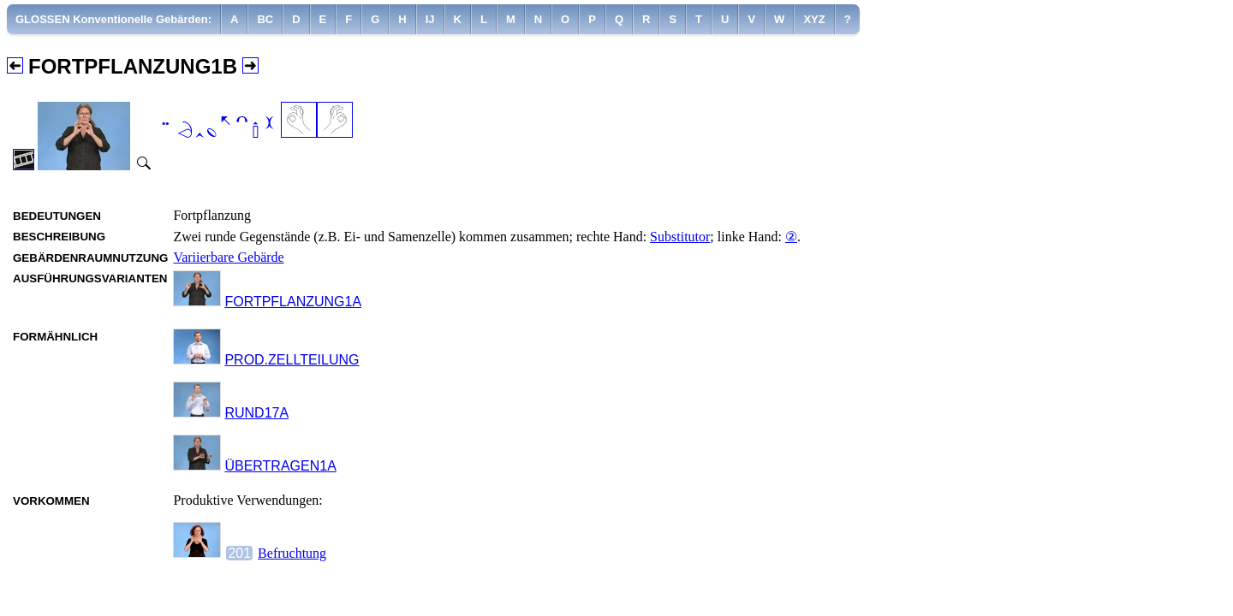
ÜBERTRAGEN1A (280, 466)
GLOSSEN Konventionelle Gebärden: (113, 19)
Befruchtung (292, 553)
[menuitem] (114, 19)
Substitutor (680, 236)
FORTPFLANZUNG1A (292, 301)
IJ (430, 19)
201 (239, 553)
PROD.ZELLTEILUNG (291, 359)
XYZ (814, 19)
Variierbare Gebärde (228, 257)
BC (265, 19)
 (216, 129)
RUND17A (256, 413)
